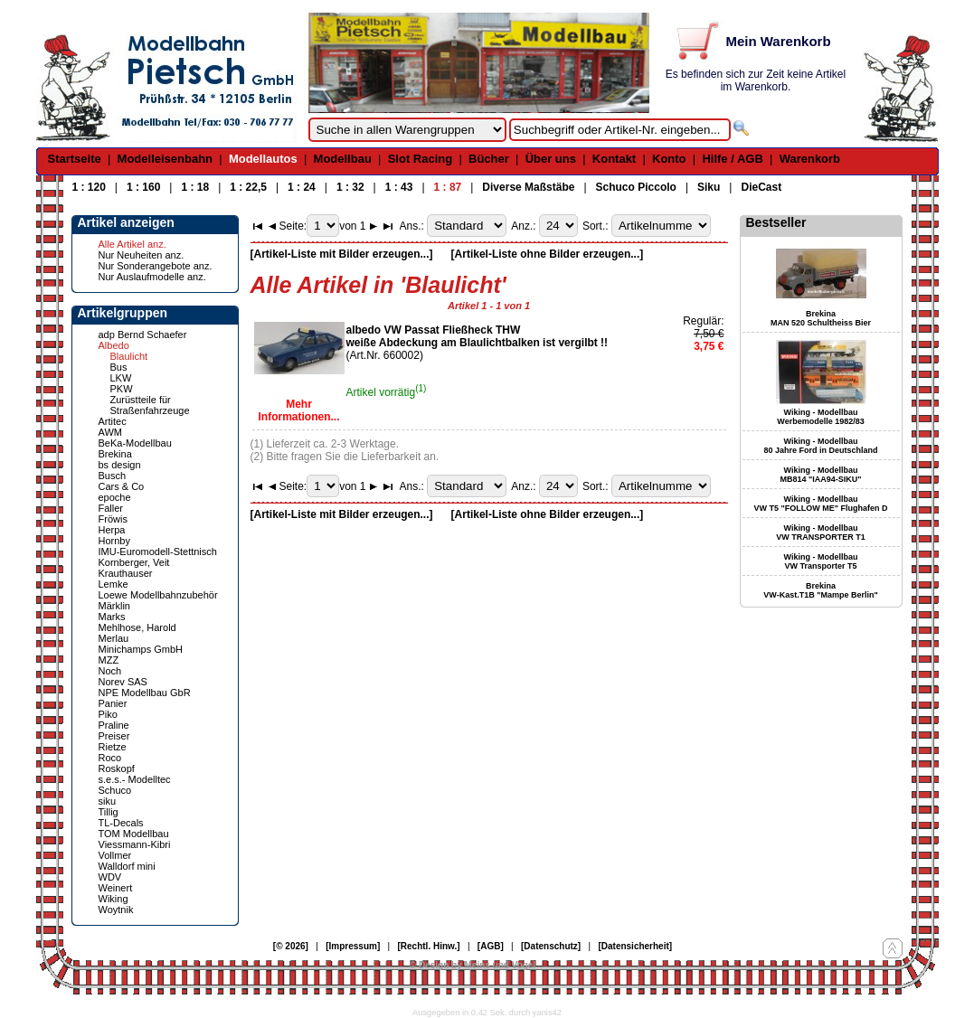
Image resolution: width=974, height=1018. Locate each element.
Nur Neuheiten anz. (141, 255)
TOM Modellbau (134, 833)
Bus (119, 367)
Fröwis (113, 519)
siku (108, 801)
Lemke (113, 584)
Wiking (113, 898)
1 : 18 (195, 187)
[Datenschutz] (551, 946)
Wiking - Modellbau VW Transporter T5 (821, 561)
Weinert (116, 887)
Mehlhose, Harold (137, 627)
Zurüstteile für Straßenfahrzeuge (150, 405)
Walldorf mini (127, 866)
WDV (110, 877)
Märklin (114, 605)
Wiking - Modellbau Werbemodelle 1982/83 (820, 417)
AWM (110, 432)
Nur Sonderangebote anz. (156, 265)
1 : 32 (350, 187)
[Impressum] (353, 946)
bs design (120, 464)
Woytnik (116, 909)
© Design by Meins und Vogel (472, 965)
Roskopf (117, 768)
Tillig (108, 811)
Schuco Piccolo (636, 187)
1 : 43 (399, 187)
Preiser (114, 736)
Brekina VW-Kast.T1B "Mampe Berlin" (820, 590)
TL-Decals (121, 822)
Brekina (115, 453)
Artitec (113, 421)
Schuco (115, 790)
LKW (121, 377)
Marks (112, 616)
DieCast (761, 187)
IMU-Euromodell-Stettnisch (158, 551)
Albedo (114, 345)
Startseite (74, 158)
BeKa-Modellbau (135, 443)
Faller (111, 508)
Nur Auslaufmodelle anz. (152, 276)
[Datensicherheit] (635, 946)
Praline (114, 725)
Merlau (114, 638)
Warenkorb (810, 158)
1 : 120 (89, 187)
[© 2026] (290, 946)
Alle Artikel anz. (132, 244)
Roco (110, 757)
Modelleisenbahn (165, 158)
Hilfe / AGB (732, 158)
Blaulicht (129, 356)
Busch (113, 475)
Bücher (488, 158)
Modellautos (263, 158)
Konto (669, 158)
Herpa (112, 529)
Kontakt (614, 158)
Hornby (114, 540)
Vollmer (115, 855)
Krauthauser (126, 573)
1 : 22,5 (248, 187)
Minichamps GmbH (141, 649)
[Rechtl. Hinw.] (429, 946)
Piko (108, 714)
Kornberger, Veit (134, 562)
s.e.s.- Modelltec (135, 779)
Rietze (113, 746)
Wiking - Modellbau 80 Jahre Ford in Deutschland (820, 446)
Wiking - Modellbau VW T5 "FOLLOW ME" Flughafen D (820, 504)
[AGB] (491, 946)
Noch (110, 670)
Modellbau (343, 158)
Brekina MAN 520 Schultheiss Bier (821, 318)
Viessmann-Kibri (135, 844)
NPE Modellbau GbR (145, 692)
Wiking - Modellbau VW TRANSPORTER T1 (820, 532)
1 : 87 (448, 187)
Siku (708, 187)
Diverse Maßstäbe (528, 187)
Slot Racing (420, 158)
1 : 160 (143, 187)
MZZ (109, 660)
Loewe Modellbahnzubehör (158, 594)
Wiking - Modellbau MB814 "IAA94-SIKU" (820, 475)
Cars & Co (122, 486)
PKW (121, 388)
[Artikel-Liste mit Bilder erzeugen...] (342, 254)
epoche (115, 497)
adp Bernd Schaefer (143, 334)
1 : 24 (302, 187)
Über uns (550, 158)
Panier (113, 703)
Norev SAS (123, 681)
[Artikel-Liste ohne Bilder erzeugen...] (547, 254)
